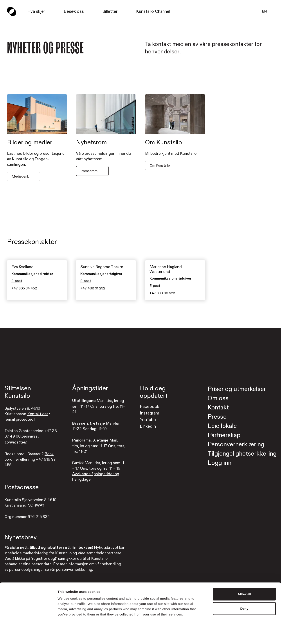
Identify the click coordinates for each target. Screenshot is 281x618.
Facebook (149, 406)
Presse (217, 417)
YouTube (148, 419)
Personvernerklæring (236, 444)
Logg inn (219, 463)
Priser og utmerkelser (237, 389)
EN (264, 11)
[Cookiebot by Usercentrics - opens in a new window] (28, 609)
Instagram (149, 413)
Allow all (244, 571)
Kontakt (218, 407)
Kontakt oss (37, 413)
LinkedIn (148, 426)
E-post (16, 281)
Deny (244, 586)
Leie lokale (222, 426)
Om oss (218, 398)
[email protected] (19, 419)
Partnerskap (224, 435)
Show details (230, 609)
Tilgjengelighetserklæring (242, 454)
